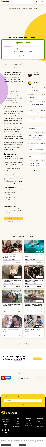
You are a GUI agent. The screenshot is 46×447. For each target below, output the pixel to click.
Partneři (16, 67)
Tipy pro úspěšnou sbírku (29, 421)
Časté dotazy (28, 419)
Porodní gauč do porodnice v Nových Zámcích (33, 255)
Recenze (28, 424)
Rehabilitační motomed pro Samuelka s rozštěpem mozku (12, 281)
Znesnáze (39, 413)
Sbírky (17, 417)
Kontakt (40, 417)
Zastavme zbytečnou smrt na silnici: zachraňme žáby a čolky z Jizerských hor (33, 305)
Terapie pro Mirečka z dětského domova (32, 330)
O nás (40, 418)
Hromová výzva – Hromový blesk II (14, 209)
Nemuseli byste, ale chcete (11, 197)
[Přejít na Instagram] (5, 425)
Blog (29, 425)
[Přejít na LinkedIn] (6, 428)
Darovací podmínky (17, 422)
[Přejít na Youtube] (8, 425)
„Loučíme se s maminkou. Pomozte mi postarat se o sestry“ (34, 281)
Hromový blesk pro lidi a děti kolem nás (13, 190)
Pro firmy (17, 420)
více (23, 442)
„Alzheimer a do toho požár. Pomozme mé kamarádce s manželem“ (9, 256)
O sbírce (7, 64)
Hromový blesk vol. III (9, 195)
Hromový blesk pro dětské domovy (12, 200)
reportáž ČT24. (17, 182)
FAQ (10, 67)
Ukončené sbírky (17, 418)
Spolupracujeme (40, 422)
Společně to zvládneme (10, 192)
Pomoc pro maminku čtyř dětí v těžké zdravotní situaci (11, 305)
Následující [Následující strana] (38, 170)
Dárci (20, 64)
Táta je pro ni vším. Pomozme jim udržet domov (11, 330)
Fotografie (14, 64)
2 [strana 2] (36, 170)
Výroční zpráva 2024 (40, 420)
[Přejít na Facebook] (2, 425)
